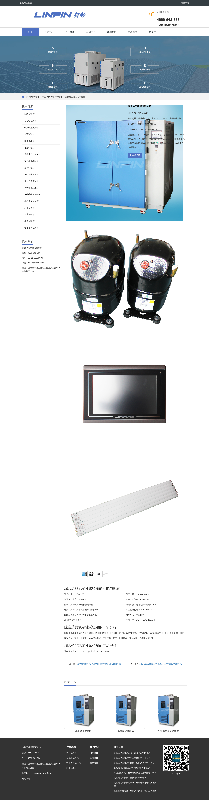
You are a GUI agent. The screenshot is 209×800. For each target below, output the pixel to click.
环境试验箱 (57, 96)
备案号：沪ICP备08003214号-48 (36, 773)
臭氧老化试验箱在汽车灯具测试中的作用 (132, 753)
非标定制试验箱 (31, 201)
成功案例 (111, 32)
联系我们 (153, 32)
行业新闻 (94, 758)
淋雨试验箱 (29, 134)
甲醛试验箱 (29, 114)
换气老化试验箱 (31, 161)
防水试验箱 (29, 141)
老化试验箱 (29, 208)
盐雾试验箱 (29, 168)
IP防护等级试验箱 (32, 194)
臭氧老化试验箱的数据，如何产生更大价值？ (134, 763)
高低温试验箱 (30, 121)
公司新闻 (94, 753)
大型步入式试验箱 (32, 154)
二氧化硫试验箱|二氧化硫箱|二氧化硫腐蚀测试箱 (160, 664)
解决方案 (132, 32)
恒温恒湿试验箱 (31, 127)
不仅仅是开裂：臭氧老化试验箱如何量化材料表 (135, 773)
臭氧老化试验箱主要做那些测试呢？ (130, 777)
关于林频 (70, 32)
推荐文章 (118, 747)
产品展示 (71, 747)
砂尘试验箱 (29, 147)
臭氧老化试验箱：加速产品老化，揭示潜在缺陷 (135, 791)
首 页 (30, 32)
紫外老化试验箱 (31, 174)
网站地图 (26, 779)
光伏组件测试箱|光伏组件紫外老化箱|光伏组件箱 (99, 664)
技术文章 (94, 763)
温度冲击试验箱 (31, 181)
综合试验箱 (29, 221)
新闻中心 (91, 32)
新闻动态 (94, 747)
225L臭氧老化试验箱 (168, 731)
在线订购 (135, 155)
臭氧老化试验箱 (32, 96)
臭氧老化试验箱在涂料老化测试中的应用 (132, 768)
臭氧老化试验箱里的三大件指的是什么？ (132, 758)
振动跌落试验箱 (31, 228)
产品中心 (49, 32)
